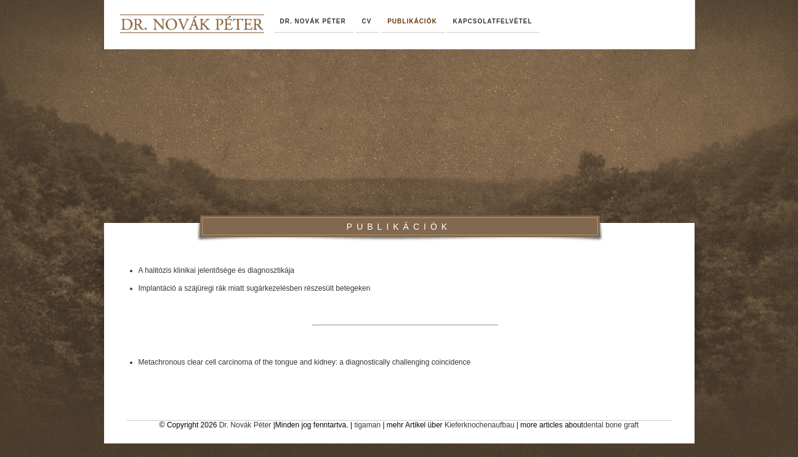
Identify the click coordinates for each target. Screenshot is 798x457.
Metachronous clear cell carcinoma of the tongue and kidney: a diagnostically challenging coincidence (305, 362)
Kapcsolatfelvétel (492, 21)
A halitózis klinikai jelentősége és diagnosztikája (216, 270)
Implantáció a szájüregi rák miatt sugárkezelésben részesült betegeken (255, 288)
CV (367, 21)
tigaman (367, 425)
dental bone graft (611, 425)
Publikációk (412, 21)
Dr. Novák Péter (245, 425)
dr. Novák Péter (313, 21)
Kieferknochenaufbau (479, 425)
